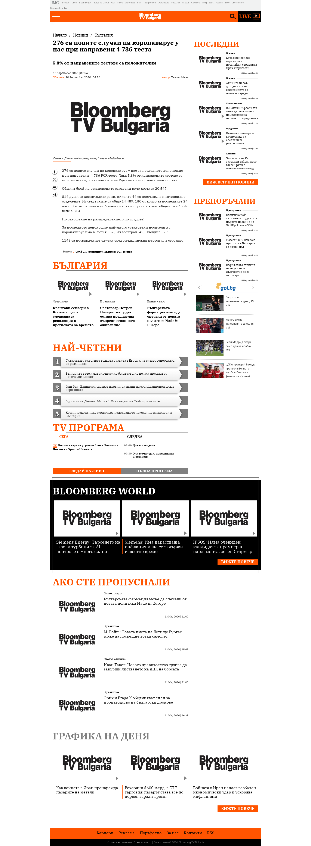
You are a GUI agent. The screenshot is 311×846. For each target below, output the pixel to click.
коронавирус (95, 251)
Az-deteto (195, 2)
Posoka (219, 2)
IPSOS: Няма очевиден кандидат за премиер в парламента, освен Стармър (222, 546)
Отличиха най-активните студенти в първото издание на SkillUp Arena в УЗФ (241, 220)
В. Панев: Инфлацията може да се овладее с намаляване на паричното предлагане (242, 113)
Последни (216, 44)
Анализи (230, 153)
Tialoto (120, 2)
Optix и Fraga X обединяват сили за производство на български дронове (138, 700)
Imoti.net (175, 2)
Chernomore (238, 2)
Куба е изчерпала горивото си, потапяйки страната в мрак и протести (241, 63)
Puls (139, 2)
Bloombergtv (85, 2)
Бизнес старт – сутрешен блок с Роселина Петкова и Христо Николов (85, 447)
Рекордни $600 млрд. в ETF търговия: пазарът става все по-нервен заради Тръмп (155, 792)
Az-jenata (130, 2)
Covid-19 (81, 251)
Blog (204, 2)
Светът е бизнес (234, 103)
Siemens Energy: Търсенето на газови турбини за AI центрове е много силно (88, 546)
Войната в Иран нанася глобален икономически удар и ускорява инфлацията (224, 792)
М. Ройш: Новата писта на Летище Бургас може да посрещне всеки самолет (143, 634)
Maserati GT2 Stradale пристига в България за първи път (240, 243)
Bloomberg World (104, 491)
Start (211, 2)
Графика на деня (101, 736)
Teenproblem (150, 2)
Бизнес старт (156, 301)
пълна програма (154, 471)
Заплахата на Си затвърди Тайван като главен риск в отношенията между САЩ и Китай (241, 165)
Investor (66, 2)
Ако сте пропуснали (111, 582)
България (110, 251)
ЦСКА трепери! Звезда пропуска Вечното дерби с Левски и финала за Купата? (225, 370)
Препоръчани (225, 201)
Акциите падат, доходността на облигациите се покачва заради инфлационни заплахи (237, 91)
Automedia (163, 2)
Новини (230, 53)
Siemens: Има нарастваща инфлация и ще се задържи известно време (154, 546)
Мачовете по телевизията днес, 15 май (224, 325)
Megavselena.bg (58, 8)
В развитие (107, 301)
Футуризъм (60, 301)
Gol (113, 2)
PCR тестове (124, 251)
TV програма (88, 427)
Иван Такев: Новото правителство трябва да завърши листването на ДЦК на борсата (145, 667)
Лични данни (161, 842)
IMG (56, 2)
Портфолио (150, 833)
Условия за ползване (119, 842)
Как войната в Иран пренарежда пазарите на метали (87, 789)
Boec (227, 2)
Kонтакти (193, 833)
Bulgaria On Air (101, 2)
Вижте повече (238, 561)
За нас (173, 833)
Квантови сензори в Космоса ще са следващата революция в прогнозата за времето (242, 140)
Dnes (74, 2)
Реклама (126, 833)
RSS (210, 833)
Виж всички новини (231, 182)
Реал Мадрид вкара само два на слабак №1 (224, 348)
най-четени (87, 347)
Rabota (185, 2)
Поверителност (142, 842)
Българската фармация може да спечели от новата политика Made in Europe (145, 601)
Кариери (105, 833)
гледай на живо (86, 471)
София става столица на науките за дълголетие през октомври (240, 270)
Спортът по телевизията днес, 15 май (224, 303)
